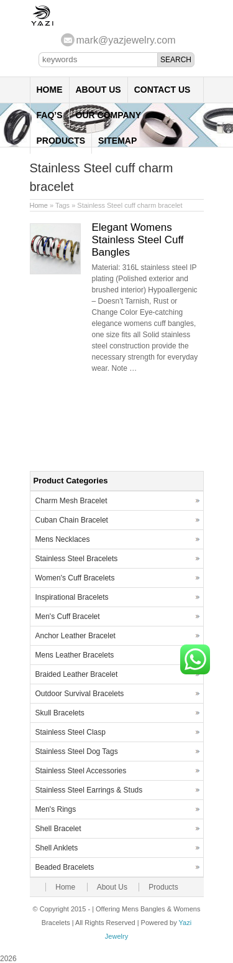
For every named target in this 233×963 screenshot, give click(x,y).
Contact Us (162, 90)
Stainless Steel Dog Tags (76, 751)
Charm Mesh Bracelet (71, 500)
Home (50, 90)
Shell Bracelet (58, 828)
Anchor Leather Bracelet (75, 635)
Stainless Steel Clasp (70, 732)
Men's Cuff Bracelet (67, 616)
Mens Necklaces (62, 539)
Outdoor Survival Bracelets (79, 693)
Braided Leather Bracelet (76, 674)
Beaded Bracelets (64, 867)
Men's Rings (55, 809)
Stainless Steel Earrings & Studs (89, 790)
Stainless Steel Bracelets (76, 558)
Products (61, 141)
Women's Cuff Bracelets (75, 578)
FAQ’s (50, 115)
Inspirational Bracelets (72, 597)
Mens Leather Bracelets (74, 655)
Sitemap (117, 141)
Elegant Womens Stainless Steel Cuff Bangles (138, 239)
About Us (98, 90)
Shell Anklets (56, 848)
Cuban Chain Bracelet (71, 520)
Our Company (109, 115)
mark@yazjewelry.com (126, 40)
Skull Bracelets (60, 713)
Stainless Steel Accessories (81, 770)
